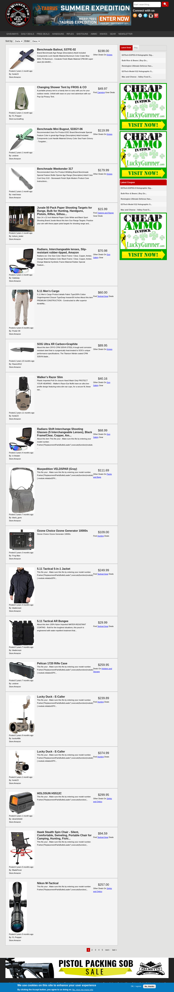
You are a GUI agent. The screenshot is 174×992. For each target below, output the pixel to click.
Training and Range (105, 213)
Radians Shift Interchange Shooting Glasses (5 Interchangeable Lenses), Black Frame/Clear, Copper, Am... (64, 432)
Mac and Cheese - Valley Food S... (137, 77)
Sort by (8, 41)
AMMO (94, 34)
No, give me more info (82, 990)
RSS (135, 16)
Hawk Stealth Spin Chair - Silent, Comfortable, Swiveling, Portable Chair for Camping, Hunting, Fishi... (64, 835)
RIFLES (70, 34)
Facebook (140, 16)
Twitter (146, 16)
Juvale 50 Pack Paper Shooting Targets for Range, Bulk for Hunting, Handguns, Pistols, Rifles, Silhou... (64, 211)
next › (107, 950)
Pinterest (156, 16)
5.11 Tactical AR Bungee (52, 621)
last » (114, 950)
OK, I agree (136, 986)
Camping (101, 92)
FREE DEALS (43, 34)
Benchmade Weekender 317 (55, 168)
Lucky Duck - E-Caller (51, 696)
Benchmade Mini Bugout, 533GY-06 (60, 129)
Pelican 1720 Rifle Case (52, 663)
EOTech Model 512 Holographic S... (137, 71)
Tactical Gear (102, 296)
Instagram (151, 16)
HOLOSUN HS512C (49, 793)
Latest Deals (127, 47)
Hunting (100, 536)
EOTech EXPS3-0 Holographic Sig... (137, 55)
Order (27, 41)
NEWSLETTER (125, 34)
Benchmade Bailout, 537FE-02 (56, 49)
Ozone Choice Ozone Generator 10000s (62, 530)
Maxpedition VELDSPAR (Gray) (57, 468)
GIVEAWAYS (12, 34)
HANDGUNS (58, 34)
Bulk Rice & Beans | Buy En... (135, 60)
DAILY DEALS (27, 34)
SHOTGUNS (82, 34)
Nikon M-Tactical (47, 883)
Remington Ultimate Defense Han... (137, 66)
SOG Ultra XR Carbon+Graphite (57, 344)
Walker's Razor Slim (50, 377)
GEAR (113, 34)
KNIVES (103, 34)
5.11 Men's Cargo (48, 291)
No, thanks (149, 986)
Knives (109, 55)
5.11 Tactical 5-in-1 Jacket (53, 568)
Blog (135, 48)
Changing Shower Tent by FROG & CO (61, 87)
